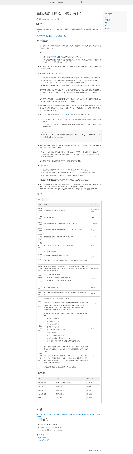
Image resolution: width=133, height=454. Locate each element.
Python (46, 199)
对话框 (39, 199)
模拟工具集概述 (43, 437)
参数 (106, 23)
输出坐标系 (69, 415)
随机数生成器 (68, 115)
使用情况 (107, 20)
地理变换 (58, 415)
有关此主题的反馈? (95, 451)
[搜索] (81, 2)
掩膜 (63, 415)
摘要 (106, 17)
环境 (106, 25)
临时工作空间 (96, 415)
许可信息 (107, 28)
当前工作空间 (47, 415)
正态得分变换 (56, 57)
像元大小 (39, 415)
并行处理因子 (77, 415)
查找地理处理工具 (43, 440)
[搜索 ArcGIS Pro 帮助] (65, 2)
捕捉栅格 (39, 417)
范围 (53, 415)
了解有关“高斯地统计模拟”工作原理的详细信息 (51, 36)
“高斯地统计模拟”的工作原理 (66, 101)
